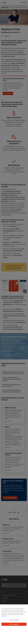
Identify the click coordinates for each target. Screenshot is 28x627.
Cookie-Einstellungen (14, 620)
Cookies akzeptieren (14, 624)
